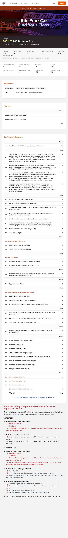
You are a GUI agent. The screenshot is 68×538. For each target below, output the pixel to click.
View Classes (24, 3)
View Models (35, 3)
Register (62, 3)
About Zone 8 (13, 3)
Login (53, 3)
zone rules (17, 414)
